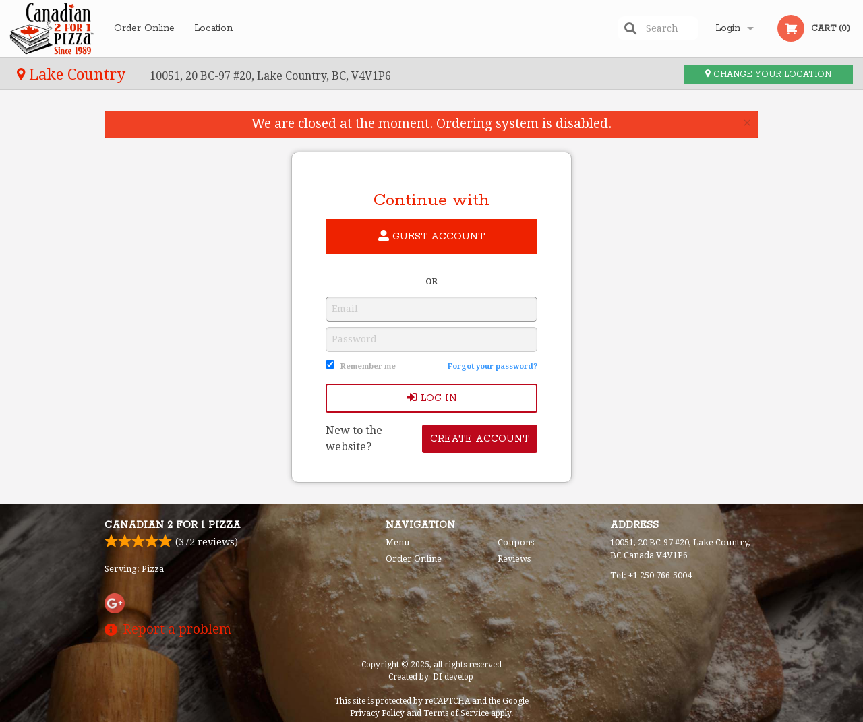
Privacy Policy (377, 713)
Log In (432, 398)
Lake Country (73, 74)
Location (213, 28)
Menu (397, 542)
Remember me (368, 366)
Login (727, 28)
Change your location (768, 74)
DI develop (453, 677)
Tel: (651, 575)
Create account (479, 439)
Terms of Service (456, 713)
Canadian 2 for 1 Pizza (173, 525)
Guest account (431, 236)
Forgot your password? (492, 366)
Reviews (514, 558)
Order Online (144, 28)
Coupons (516, 542)
